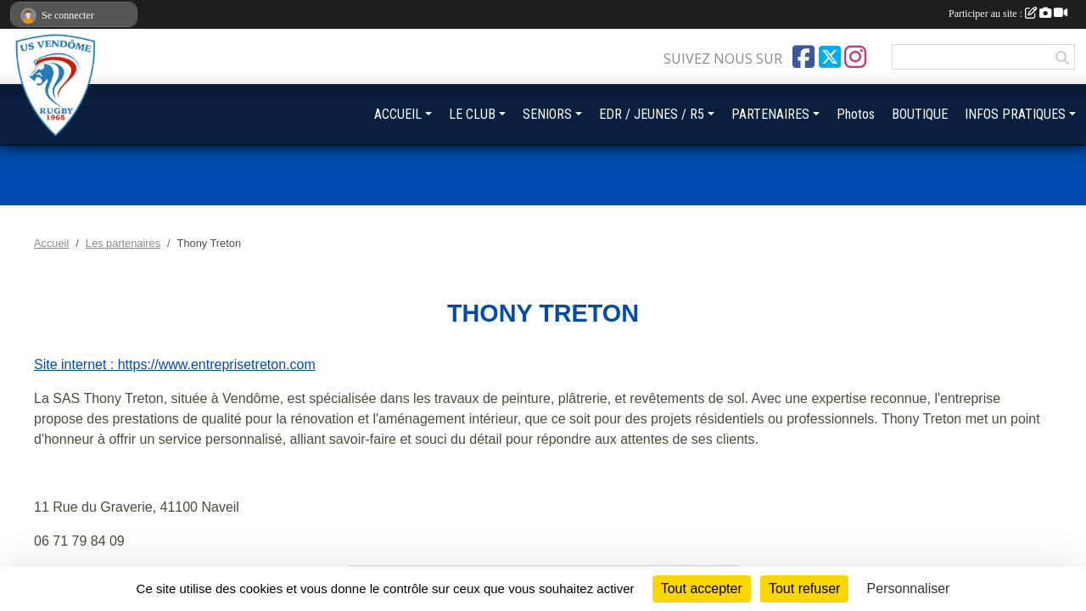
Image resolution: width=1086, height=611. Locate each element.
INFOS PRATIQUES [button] (1015, 114)
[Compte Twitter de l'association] (830, 57)
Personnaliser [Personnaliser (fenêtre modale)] (908, 588)
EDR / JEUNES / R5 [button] (651, 114)
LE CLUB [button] (472, 114)
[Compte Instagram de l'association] (855, 57)
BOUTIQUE (920, 114)
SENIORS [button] (547, 114)
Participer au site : (1008, 14)
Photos (856, 114)
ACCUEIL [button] (398, 114)
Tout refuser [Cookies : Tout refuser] (804, 588)
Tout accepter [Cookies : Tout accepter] (701, 588)
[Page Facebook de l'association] (803, 57)
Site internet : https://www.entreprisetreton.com (175, 364)
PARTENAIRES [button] (770, 114)
